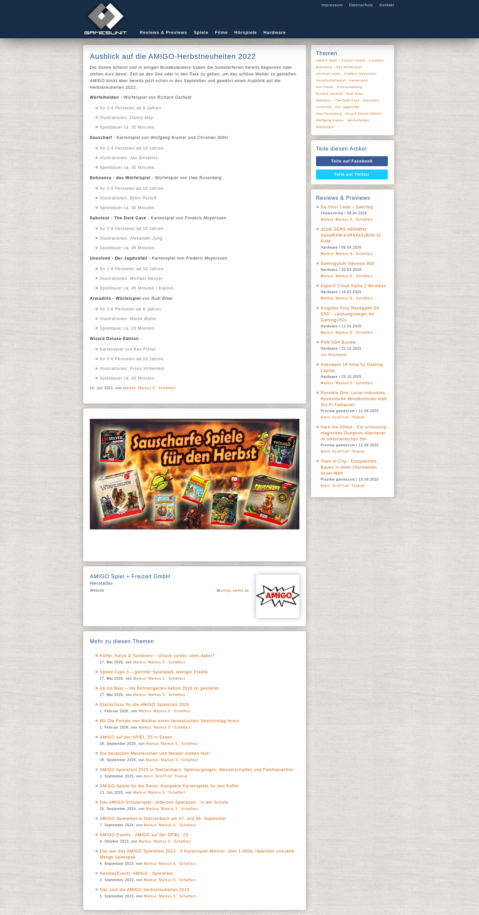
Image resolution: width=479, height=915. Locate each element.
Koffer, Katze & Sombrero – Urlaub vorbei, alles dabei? (157, 655)
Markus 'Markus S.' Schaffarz (149, 388)
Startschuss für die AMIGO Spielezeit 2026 (144, 704)
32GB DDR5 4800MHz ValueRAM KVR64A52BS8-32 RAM (351, 235)
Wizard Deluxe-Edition (363, 113)
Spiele (201, 32)
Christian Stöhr (328, 73)
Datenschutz (361, 5)
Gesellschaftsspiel (331, 80)
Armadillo (376, 60)
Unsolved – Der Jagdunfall (338, 107)
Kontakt (387, 5)
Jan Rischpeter (334, 355)
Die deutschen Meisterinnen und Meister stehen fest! (155, 753)
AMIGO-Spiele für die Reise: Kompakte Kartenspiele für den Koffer (169, 786)
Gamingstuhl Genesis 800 (347, 263)
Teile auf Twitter (352, 174)
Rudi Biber (355, 93)
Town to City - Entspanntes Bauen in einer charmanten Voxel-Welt (349, 467)
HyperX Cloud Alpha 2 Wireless (353, 286)
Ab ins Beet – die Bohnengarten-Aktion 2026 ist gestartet (159, 688)
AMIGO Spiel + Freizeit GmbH (340, 60)
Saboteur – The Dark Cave (338, 100)
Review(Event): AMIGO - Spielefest (136, 873)
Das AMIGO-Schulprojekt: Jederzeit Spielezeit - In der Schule (164, 802)
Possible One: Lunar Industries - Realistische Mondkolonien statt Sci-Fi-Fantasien (354, 399)
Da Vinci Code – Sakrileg (347, 207)
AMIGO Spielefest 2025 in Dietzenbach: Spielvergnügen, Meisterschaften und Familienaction (196, 769)
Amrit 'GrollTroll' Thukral (166, 776)
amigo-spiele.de (235, 590)
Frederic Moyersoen (360, 73)
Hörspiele (245, 32)
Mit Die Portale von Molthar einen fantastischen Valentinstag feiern (170, 721)
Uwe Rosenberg (329, 113)
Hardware (274, 32)
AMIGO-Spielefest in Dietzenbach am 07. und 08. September (163, 818)
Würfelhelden (358, 120)
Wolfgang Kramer (330, 120)
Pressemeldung (350, 87)
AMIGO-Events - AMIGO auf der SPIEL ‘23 (144, 835)
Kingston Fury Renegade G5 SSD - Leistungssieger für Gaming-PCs (350, 314)
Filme (221, 32)
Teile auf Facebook (352, 161)
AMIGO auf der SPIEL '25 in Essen (136, 737)
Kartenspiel (359, 80)
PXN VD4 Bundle (338, 342)
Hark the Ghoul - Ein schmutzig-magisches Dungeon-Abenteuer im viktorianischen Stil (354, 433)
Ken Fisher (325, 87)
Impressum (331, 5)
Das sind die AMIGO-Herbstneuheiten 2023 (145, 889)
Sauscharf (371, 100)
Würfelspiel (325, 127)
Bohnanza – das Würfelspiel (339, 67)
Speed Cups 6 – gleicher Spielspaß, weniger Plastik (154, 672)
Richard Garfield (329, 93)
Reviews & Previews (163, 32)
